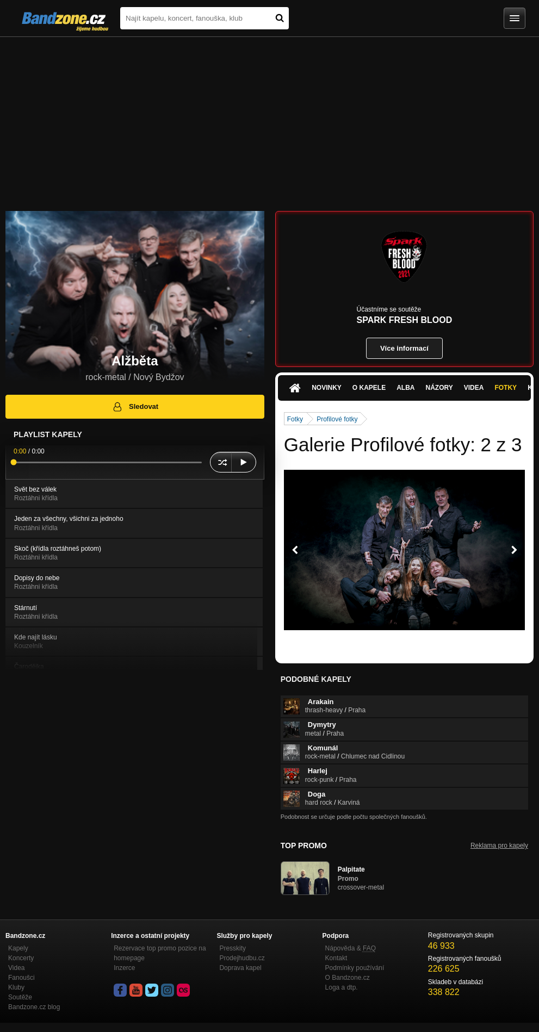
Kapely (18, 948)
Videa (474, 387)
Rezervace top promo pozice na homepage (160, 953)
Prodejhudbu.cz (241, 958)
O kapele (369, 387)
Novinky (327, 387)
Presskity (232, 948)
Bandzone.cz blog (34, 1007)
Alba (405, 387)
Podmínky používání (355, 968)
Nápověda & (350, 948)
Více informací (404, 348)
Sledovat (135, 407)
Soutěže (20, 997)
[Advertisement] (269, 118)
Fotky (505, 387)
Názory (439, 387)
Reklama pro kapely (499, 845)
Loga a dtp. (341, 987)
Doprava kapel (240, 968)
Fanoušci (21, 977)
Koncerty (21, 958)
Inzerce (124, 968)
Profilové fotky (337, 419)
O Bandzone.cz (347, 977)
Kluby (16, 987)
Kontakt (336, 958)
